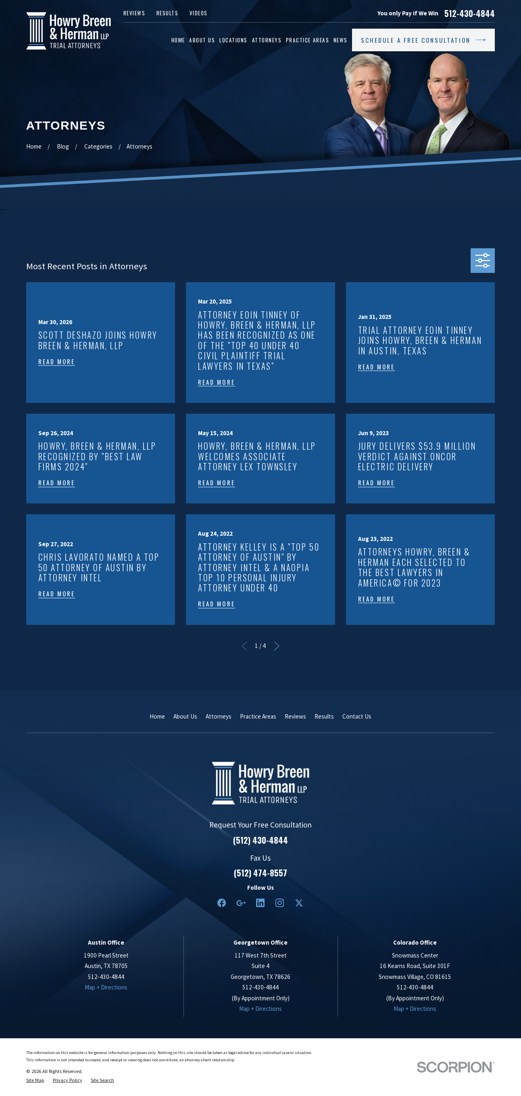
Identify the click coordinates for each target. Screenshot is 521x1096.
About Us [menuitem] (202, 40)
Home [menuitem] (178, 40)
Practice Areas (258, 716)
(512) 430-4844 (260, 840)
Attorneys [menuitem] (267, 40)
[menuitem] (35, 1080)
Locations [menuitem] (233, 40)
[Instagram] (279, 903)
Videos (199, 13)
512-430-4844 (469, 13)
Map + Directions (106, 987)
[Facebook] (221, 903)
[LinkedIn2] (260, 903)
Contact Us (356, 716)
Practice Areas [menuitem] (307, 40)
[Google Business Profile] (241, 903)
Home (157, 716)
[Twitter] (299, 903)
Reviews (134, 13)
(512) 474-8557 (260, 873)
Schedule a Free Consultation (423, 40)
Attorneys (218, 716)
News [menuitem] (340, 40)
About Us (185, 716)
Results (167, 13)
